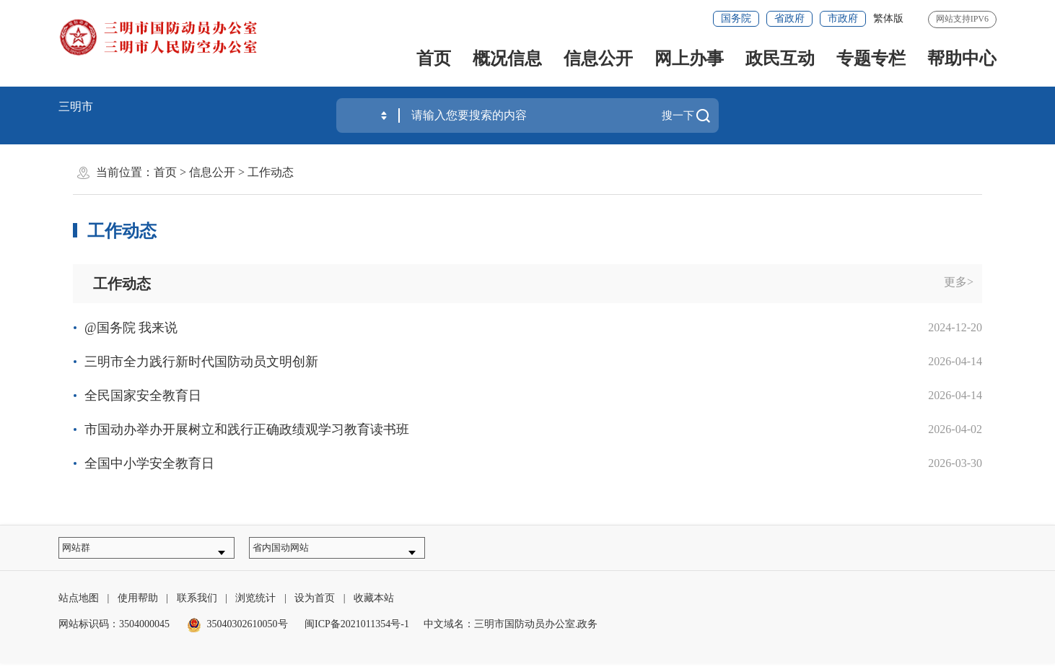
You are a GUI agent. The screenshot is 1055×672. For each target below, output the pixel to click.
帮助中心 (962, 58)
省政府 (789, 18)
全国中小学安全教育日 (149, 463)
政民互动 (780, 58)
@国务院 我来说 (131, 327)
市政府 (843, 18)
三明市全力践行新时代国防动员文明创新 (201, 361)
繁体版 (888, 18)
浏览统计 (255, 606)
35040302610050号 (237, 632)
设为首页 (314, 606)
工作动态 (271, 172)
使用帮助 (138, 606)
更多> (958, 282)
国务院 (736, 18)
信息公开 (598, 58)
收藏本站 (374, 606)
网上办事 (689, 58)
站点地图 (78, 606)
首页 (433, 58)
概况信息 (507, 58)
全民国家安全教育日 (142, 395)
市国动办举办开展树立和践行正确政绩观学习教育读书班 (246, 429)
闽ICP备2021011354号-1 (357, 632)
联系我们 (197, 606)
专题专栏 (871, 58)
